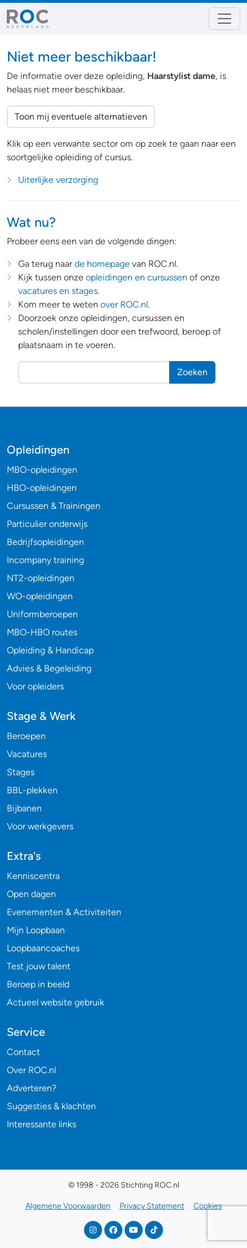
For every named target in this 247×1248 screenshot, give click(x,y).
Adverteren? (31, 1088)
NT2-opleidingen (40, 578)
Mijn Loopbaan (36, 930)
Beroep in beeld (38, 984)
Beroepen (26, 736)
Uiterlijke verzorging (58, 179)
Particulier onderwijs (47, 523)
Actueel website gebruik (55, 1002)
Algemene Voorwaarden (68, 1206)
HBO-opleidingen (42, 487)
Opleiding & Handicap (50, 650)
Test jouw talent (38, 966)
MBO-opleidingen (42, 469)
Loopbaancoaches (43, 948)
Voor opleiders (35, 686)
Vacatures (27, 754)
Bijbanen (24, 808)
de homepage (102, 263)
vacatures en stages (58, 290)
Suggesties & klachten (51, 1106)
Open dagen (31, 894)
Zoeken (192, 372)
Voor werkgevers (40, 826)
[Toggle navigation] (224, 18)
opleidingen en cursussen (136, 277)
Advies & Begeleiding (49, 668)
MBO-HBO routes (42, 632)
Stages (20, 772)
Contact (23, 1052)
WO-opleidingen (40, 596)
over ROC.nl (124, 304)
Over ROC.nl (31, 1070)
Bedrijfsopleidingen (45, 542)
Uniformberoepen (42, 614)
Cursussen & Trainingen (53, 505)
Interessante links (41, 1124)
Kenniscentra (33, 876)
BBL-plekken (32, 790)
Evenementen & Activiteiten (64, 912)
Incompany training (45, 560)
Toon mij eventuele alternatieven (81, 116)
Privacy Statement (152, 1206)
